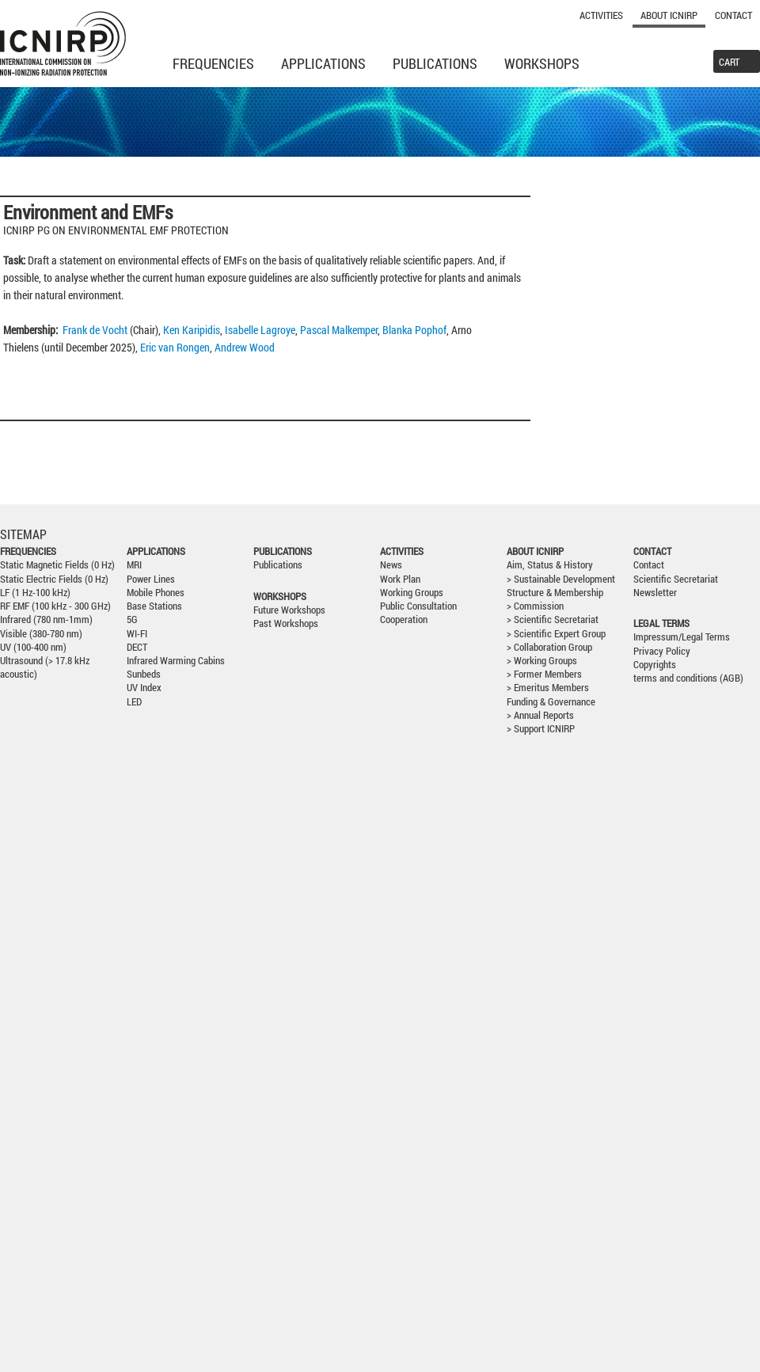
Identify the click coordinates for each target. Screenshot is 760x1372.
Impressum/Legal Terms (681, 637)
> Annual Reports (540, 715)
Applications (323, 63)
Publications (435, 63)
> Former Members (544, 674)
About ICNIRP (668, 15)
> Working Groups (542, 660)
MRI (134, 565)
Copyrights (654, 664)
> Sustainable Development (561, 579)
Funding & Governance (551, 702)
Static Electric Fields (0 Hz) (54, 579)
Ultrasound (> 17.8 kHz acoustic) (44, 667)
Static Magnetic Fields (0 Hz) (57, 565)
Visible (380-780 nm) (41, 633)
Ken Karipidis (191, 329)
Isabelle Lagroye (260, 329)
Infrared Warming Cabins (176, 660)
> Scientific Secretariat (552, 619)
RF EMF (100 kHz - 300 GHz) (55, 606)
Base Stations (154, 606)
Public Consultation (418, 606)
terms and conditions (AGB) (688, 678)
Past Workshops (285, 623)
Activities (601, 15)
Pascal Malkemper (339, 329)
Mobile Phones (155, 592)
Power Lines (151, 579)
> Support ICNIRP (541, 728)
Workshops (542, 63)
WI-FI (137, 633)
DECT (137, 647)
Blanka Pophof (414, 329)
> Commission (535, 606)
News (391, 565)
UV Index (144, 687)
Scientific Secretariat (675, 579)
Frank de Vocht (95, 329)
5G (132, 619)
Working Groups (411, 592)
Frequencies (213, 63)
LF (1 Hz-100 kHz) (35, 592)
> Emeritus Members (548, 687)
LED (134, 702)
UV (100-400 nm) (33, 647)
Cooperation (404, 619)
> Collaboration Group (549, 647)
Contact (733, 15)
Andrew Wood (245, 347)
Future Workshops (289, 610)
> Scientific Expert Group (556, 633)
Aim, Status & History (550, 565)
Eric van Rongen (175, 347)
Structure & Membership (555, 592)
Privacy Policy (661, 651)
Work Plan (400, 579)
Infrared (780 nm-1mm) (46, 619)
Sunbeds (144, 674)
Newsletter (655, 592)
